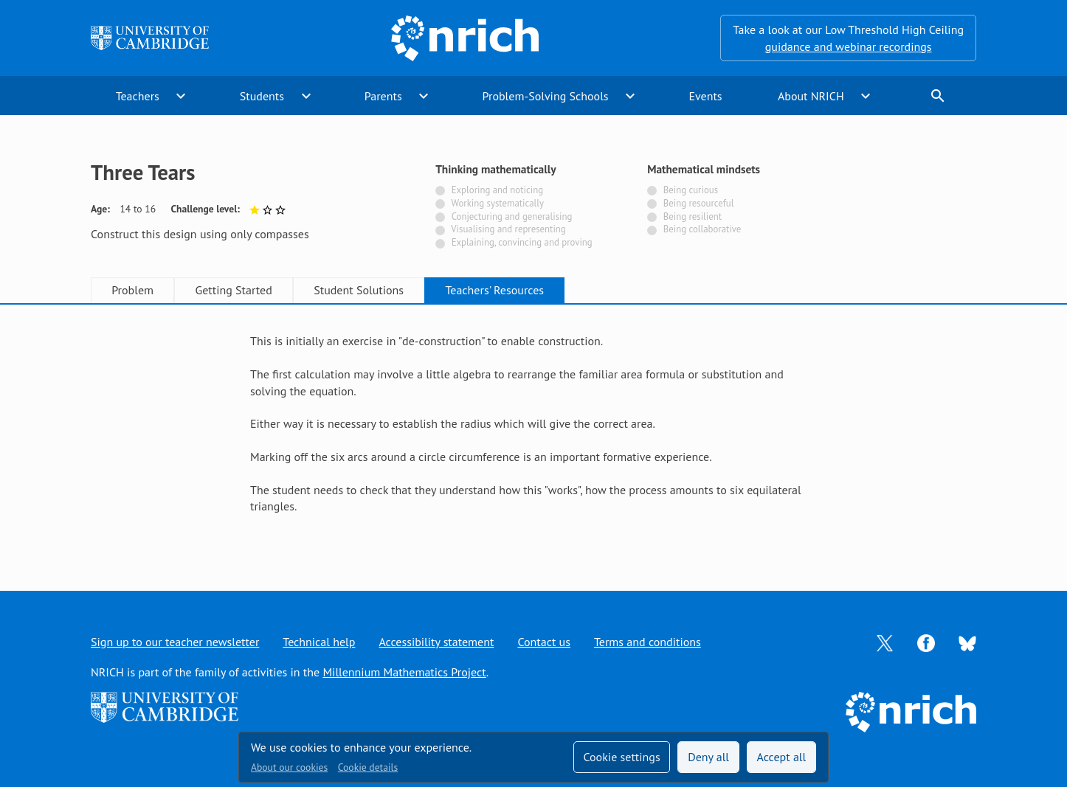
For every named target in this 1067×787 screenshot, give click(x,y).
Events (705, 96)
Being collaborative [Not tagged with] (702, 229)
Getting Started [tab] (233, 289)
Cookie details (368, 767)
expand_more (181, 96)
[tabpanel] (533, 432)
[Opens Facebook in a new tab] (926, 641)
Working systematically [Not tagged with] (497, 203)
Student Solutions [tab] (359, 289)
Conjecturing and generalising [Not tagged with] (512, 216)
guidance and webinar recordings (848, 46)
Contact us (543, 641)
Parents (383, 96)
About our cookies (289, 767)
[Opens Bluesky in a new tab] (967, 641)
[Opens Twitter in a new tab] (885, 641)
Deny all (708, 756)
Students (262, 96)
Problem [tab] (132, 289)
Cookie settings (621, 756)
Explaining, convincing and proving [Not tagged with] (522, 242)
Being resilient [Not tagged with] (692, 216)
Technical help (319, 641)
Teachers (137, 96)
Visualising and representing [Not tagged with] (508, 229)
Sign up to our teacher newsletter (175, 641)
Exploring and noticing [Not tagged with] (497, 190)
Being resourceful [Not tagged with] (698, 203)
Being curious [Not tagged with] (690, 190)
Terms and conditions (647, 641)
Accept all (782, 756)
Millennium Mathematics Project (404, 672)
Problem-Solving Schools (546, 96)
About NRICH (811, 96)
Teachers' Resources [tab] (494, 289)
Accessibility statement (436, 641)
